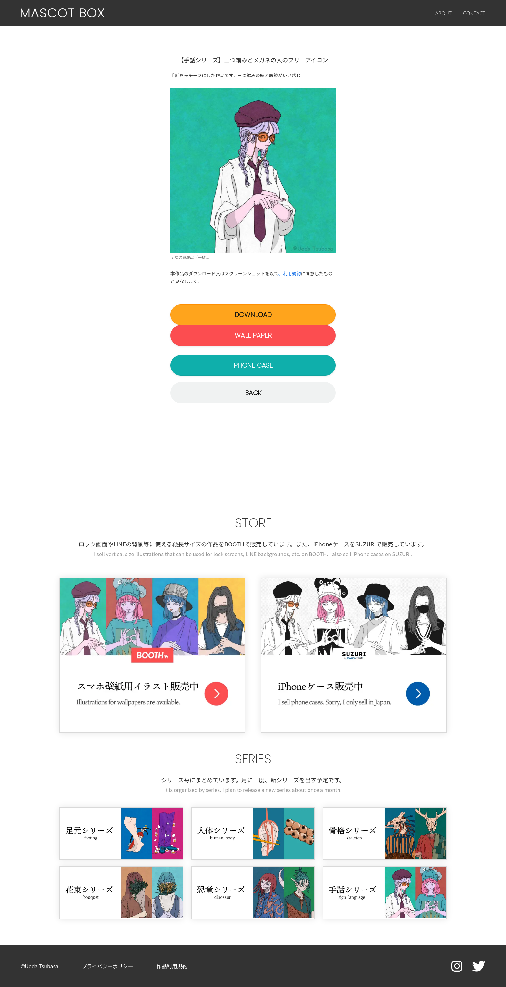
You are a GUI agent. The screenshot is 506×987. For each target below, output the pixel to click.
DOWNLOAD (253, 314)
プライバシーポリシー (107, 966)
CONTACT (474, 13)
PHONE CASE (253, 365)
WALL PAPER (253, 335)
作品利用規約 (172, 966)
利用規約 (292, 273)
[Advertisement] (253, 461)
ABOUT (443, 13)
